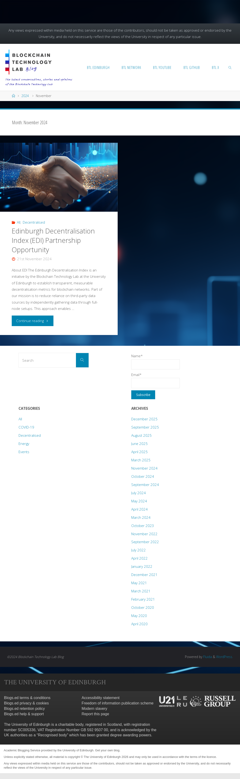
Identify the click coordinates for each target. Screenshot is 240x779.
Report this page (95, 714)
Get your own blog (107, 750)
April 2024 (139, 509)
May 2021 (139, 582)
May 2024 (139, 501)
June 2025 (139, 443)
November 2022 (144, 533)
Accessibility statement (101, 698)
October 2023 (142, 525)
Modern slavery (94, 709)
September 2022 (145, 541)
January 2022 (141, 566)
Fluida (207, 657)
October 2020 (142, 607)
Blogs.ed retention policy (24, 709)
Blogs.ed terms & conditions (27, 698)
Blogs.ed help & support (24, 714)
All (18, 222)
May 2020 (139, 615)
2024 (25, 96)
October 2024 (142, 476)
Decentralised (34, 222)
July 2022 (138, 550)
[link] (230, 67)
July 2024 (138, 492)
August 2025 (141, 435)
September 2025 (145, 427)
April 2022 (139, 558)
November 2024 (144, 468)
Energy (24, 443)
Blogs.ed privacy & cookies (26, 703)
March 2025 (140, 460)
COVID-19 (26, 427)
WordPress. (224, 657)
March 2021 (140, 591)
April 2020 (139, 623)
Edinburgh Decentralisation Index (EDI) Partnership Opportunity (53, 240)
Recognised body (52, 735)
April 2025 (139, 451)
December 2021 (144, 574)
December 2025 (144, 419)
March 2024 (140, 517)
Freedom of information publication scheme (118, 703)
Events (24, 451)
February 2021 (143, 599)
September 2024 (145, 484)
